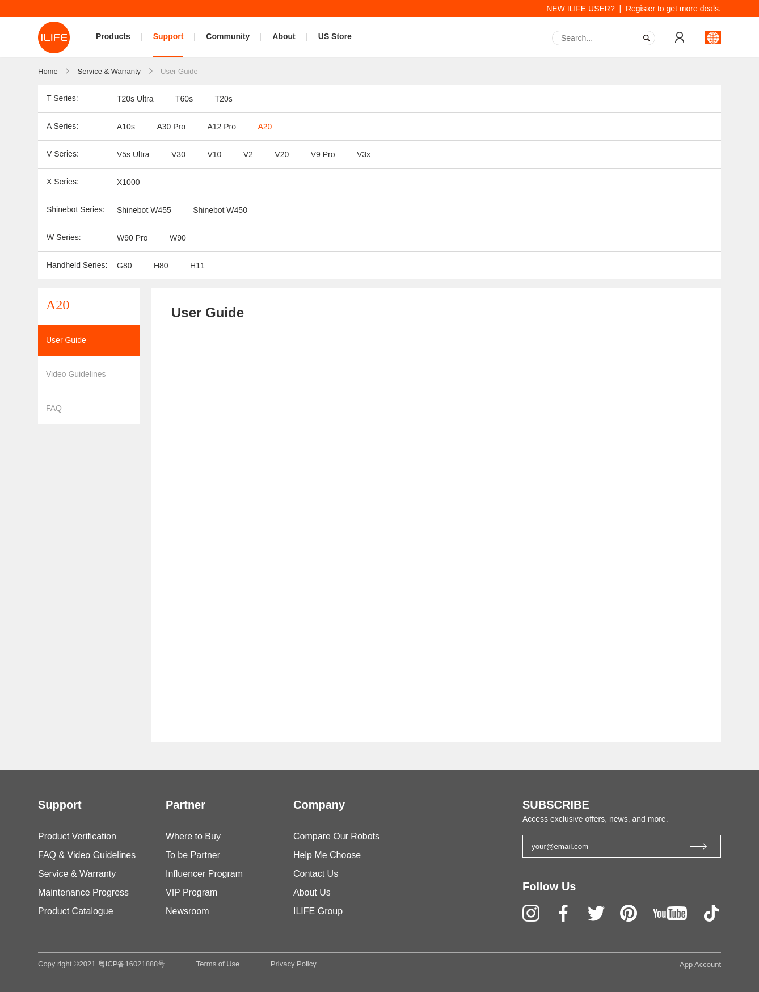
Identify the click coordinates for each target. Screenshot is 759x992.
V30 (178, 154)
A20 (265, 126)
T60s (184, 98)
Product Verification (77, 836)
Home (48, 71)
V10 (214, 154)
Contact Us (315, 873)
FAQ (54, 408)
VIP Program (191, 892)
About (283, 36)
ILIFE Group (318, 911)
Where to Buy (193, 836)
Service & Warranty (109, 71)
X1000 (128, 182)
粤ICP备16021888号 (132, 964)
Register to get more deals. (673, 8)
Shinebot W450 (220, 210)
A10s (126, 126)
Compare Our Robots (336, 836)
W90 (178, 237)
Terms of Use (218, 964)
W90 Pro (132, 237)
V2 (248, 154)
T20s (224, 98)
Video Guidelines (76, 374)
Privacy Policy (294, 964)
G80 (124, 265)
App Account (700, 964)
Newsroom (187, 911)
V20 (282, 154)
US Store (335, 36)
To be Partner (193, 855)
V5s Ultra (133, 154)
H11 (197, 265)
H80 (161, 265)
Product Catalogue (75, 911)
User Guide (179, 71)
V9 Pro (323, 154)
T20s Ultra (135, 98)
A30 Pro (171, 126)
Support (168, 36)
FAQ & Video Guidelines (87, 855)
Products (113, 36)
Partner (185, 804)
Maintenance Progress (83, 892)
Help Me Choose (327, 855)
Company (319, 804)
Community (228, 36)
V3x (363, 154)
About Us (312, 892)
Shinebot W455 (144, 210)
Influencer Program (204, 873)
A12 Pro (221, 126)
